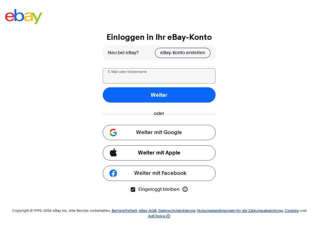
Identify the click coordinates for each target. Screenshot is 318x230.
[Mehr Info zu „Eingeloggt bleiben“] (185, 189)
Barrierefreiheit (124, 210)
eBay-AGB (147, 210)
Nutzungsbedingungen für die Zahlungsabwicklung (240, 210)
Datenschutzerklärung (176, 210)
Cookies (292, 210)
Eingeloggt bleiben (154, 189)
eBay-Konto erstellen (182, 53)
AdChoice (159, 215)
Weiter (159, 95)
